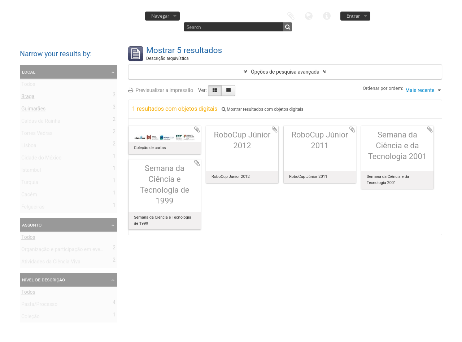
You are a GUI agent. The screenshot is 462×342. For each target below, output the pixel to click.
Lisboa (28, 147)
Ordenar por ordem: (383, 88)
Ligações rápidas (327, 15)
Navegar (160, 16)
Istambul (31, 171)
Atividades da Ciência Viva (50, 263)
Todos (28, 85)
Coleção (30, 318)
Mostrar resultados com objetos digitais (262, 109)
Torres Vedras (36, 134)
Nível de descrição (43, 279)
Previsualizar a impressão (160, 90)
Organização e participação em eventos (65, 251)
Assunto (32, 225)
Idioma (309, 15)
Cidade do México (41, 159)
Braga (27, 98)
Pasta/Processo (39, 305)
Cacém (29, 196)
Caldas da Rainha (40, 122)
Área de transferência (291, 15)
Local (28, 72)
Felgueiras (32, 208)
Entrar (353, 16)
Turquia (29, 184)
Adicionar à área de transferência (197, 129)
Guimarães (33, 110)
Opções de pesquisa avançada (285, 72)
